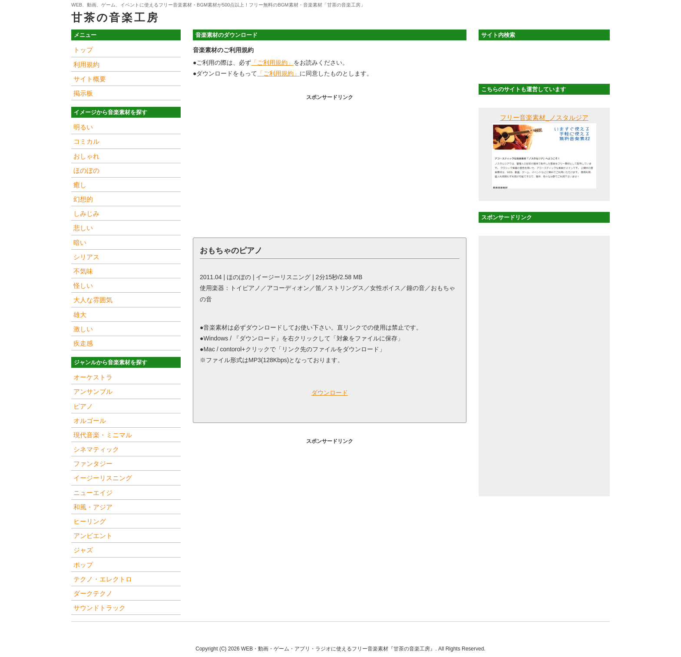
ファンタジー (92, 463)
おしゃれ (86, 156)
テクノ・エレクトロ (102, 579)
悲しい (83, 227)
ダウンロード (329, 392)
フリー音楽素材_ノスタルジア (544, 117)
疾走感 (83, 343)
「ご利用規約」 (272, 62)
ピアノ (83, 406)
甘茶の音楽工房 (115, 17)
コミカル (86, 141)
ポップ (83, 564)
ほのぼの (86, 170)
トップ (83, 49)
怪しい (83, 285)
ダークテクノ (92, 593)
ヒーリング (89, 521)
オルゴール (89, 420)
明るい (83, 127)
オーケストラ (92, 377)
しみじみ (86, 213)
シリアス (86, 257)
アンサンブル (92, 391)
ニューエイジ (92, 492)
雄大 (79, 314)
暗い (79, 242)
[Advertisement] (330, 164)
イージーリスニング (102, 478)
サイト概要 (89, 79)
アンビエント (92, 535)
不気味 (83, 271)
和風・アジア (92, 507)
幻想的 (83, 199)
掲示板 (83, 93)
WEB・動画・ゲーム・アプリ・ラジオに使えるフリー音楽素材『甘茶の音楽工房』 (338, 649)
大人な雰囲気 (92, 300)
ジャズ (83, 550)
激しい (83, 329)
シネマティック (96, 449)
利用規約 (86, 64)
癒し (79, 184)
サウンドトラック (99, 607)
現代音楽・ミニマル (102, 435)
